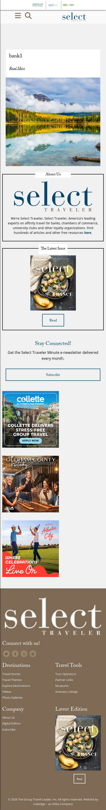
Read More (17, 69)
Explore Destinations (16, 686)
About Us (8, 717)
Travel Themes (12, 680)
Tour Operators (65, 674)
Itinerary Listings (66, 692)
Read (53, 321)
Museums (62, 686)
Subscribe (53, 375)
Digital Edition (11, 723)
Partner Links (64, 680)
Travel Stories (11, 674)
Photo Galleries (12, 697)
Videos (6, 692)
